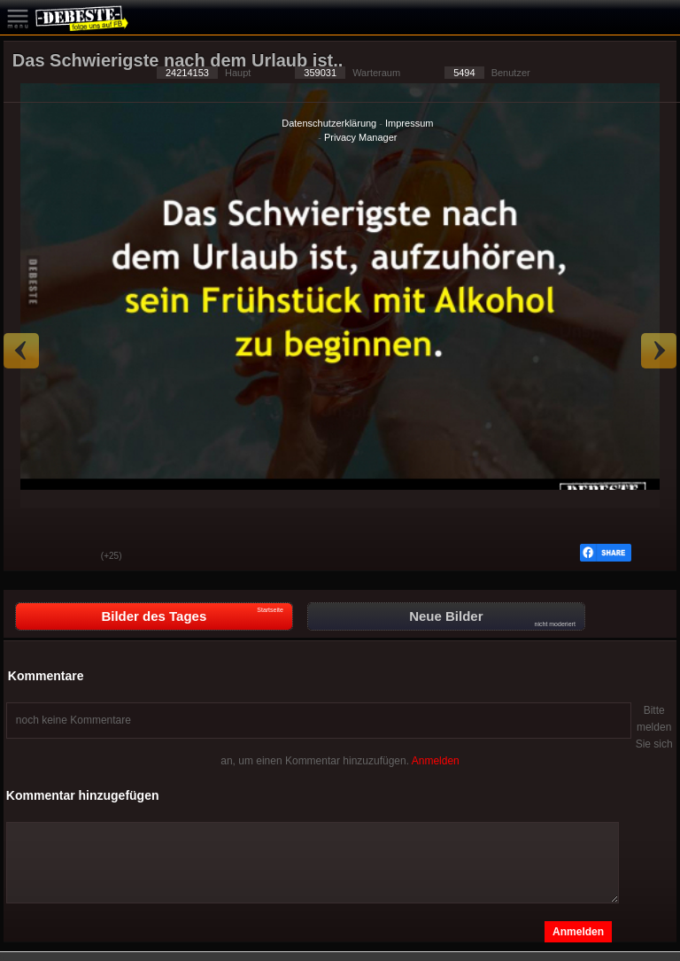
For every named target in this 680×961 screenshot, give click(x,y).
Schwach (74, 557)
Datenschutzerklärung (329, 123)
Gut (30, 557)
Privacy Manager (361, 137)
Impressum (409, 123)
